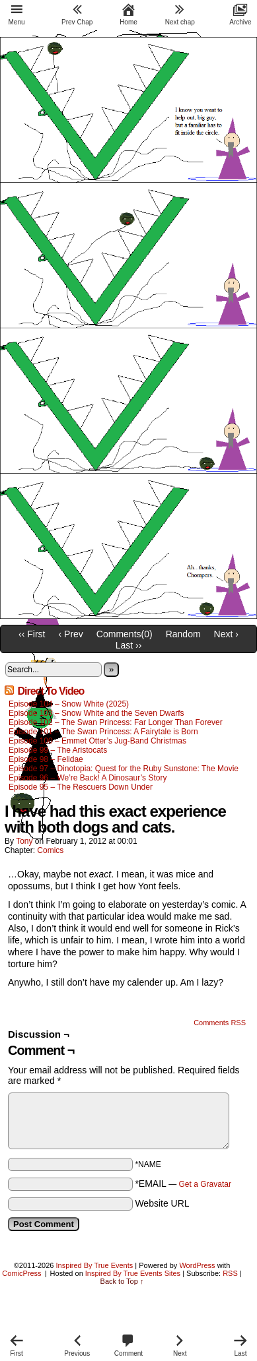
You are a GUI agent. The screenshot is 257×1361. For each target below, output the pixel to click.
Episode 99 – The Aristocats (58, 750)
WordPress (197, 1265)
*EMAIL (183, 1183)
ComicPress (21, 1273)
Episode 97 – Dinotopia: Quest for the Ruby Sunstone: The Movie (124, 768)
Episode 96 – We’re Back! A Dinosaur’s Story (87, 777)
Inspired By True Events (94, 1265)
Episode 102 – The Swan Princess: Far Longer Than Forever (116, 722)
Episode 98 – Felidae (46, 759)
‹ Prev (71, 634)
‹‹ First (31, 634)
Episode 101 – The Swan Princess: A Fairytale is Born (103, 731)
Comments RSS (220, 1023)
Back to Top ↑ (122, 1281)
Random (183, 634)
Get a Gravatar (205, 1184)
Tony (24, 841)
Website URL (162, 1203)
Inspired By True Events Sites (132, 1273)
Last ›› (129, 645)
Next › (226, 634)
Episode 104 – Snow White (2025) (69, 704)
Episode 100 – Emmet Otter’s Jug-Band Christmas (97, 740)
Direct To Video (50, 691)
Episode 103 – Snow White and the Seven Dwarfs (96, 713)
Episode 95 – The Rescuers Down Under (81, 787)
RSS (230, 1273)
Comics (50, 850)
